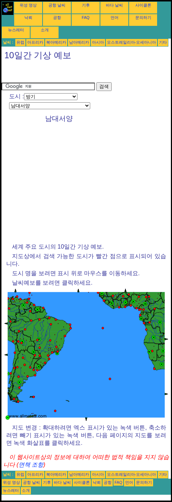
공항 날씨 (56, 5)
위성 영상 (28, 5)
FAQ (85, 17)
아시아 (98, 42)
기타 (163, 42)
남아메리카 (79, 42)
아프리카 (35, 42)
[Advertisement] (59, 73)
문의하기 (143, 17)
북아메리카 (56, 42)
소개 (45, 30)
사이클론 (143, 5)
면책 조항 (31, 465)
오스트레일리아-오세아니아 (131, 42)
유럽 (20, 42)
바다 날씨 (114, 5)
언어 (115, 17)
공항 (57, 17)
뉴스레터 (16, 30)
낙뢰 (28, 17)
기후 (86, 5)
